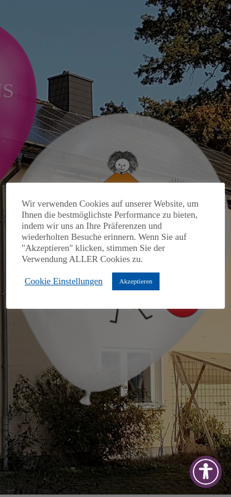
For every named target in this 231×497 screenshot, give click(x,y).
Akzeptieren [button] (136, 281)
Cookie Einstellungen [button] (64, 281)
